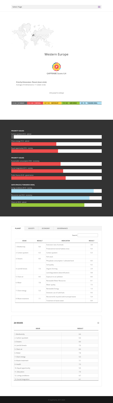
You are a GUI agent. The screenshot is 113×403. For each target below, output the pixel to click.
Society (31, 228)
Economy (46, 228)
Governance (62, 228)
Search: (85, 235)
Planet (18, 228)
